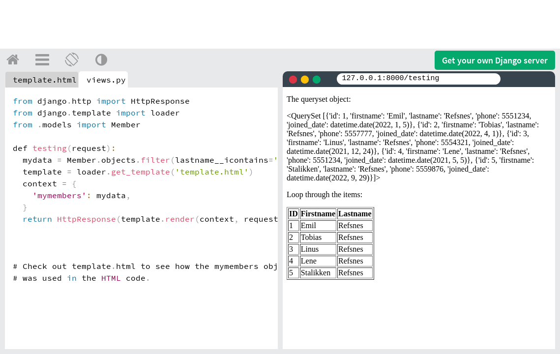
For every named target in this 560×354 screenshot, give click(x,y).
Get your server (495, 60)
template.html (45, 80)
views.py (106, 80)
